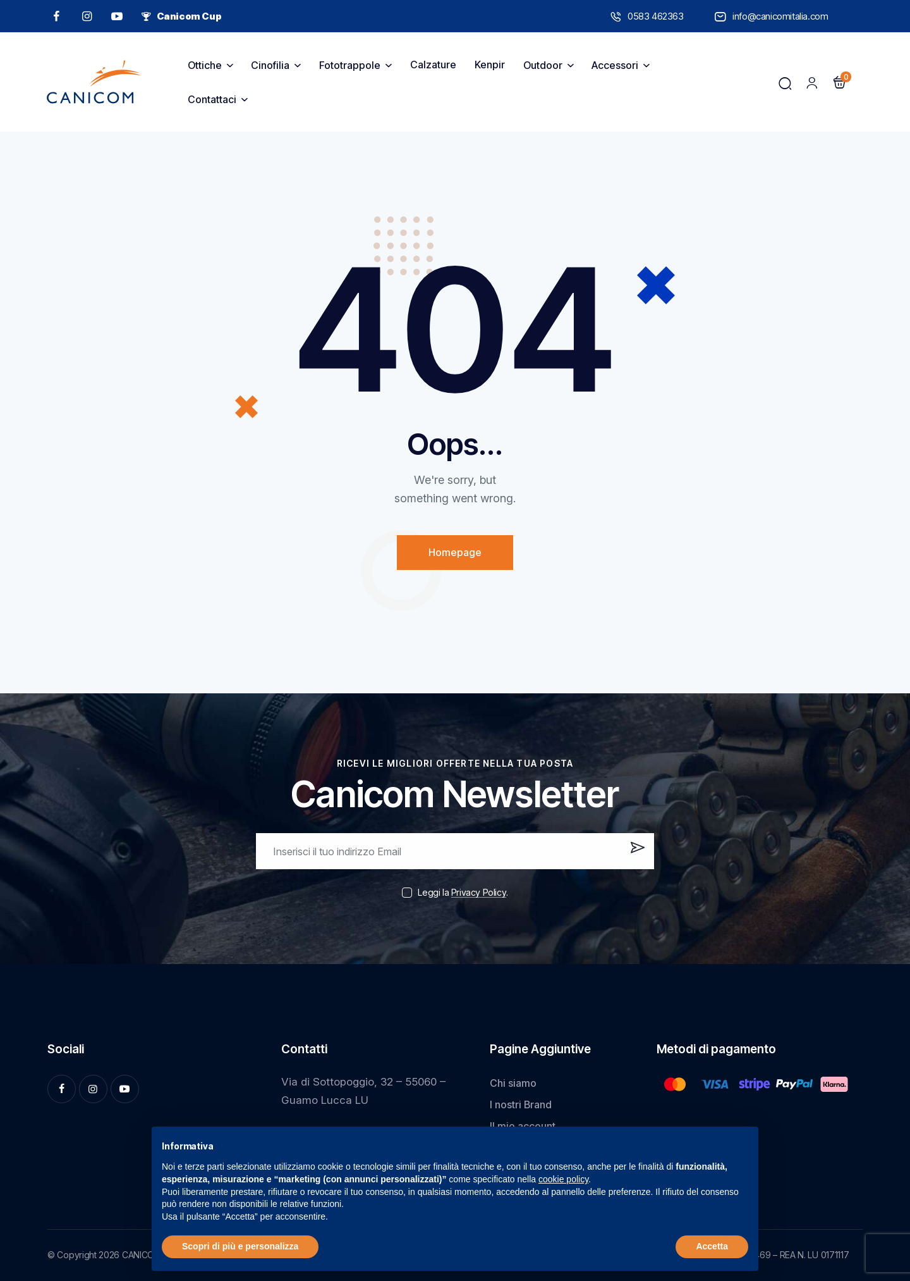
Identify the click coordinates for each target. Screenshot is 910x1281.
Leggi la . (462, 892)
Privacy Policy (478, 893)
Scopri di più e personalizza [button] (240, 1246)
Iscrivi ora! (636, 856)
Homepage (455, 552)
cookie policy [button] (563, 1179)
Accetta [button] (712, 1246)
